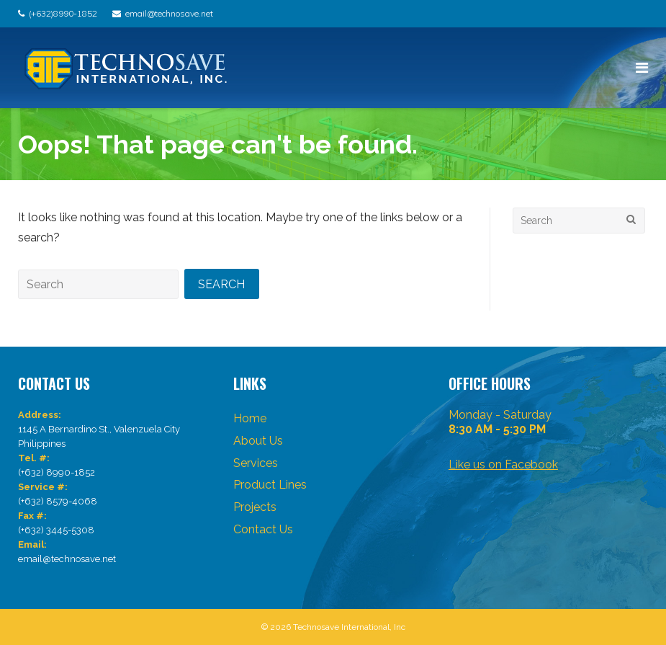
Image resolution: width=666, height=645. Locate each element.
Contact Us (263, 529)
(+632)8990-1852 (63, 13)
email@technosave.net (169, 13)
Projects (254, 507)
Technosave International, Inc (349, 627)
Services (255, 463)
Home (249, 418)
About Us (258, 441)
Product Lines (270, 484)
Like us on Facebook (503, 464)
